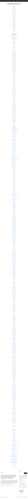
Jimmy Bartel (14, 217)
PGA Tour (11, 485)
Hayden (14, 190)
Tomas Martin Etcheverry (14, 418)
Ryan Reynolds (14, 364)
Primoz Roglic (14, 333)
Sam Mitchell (14, 367)
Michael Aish (14, 269)
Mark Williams (14, 252)
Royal (14, 360)
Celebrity (14, 122)
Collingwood (14, 130)
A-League (14, 40)
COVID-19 (14, 135)
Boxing (14, 101)
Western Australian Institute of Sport (14, 449)
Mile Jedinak (14, 271)
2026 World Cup (14, 38)
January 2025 (14, 25)
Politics (14, 330)
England (14, 157)
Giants (14, 181)
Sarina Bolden (14, 369)
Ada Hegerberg (14, 42)
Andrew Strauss (14, 66)
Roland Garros (14, 358)
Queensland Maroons (14, 339)
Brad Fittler (14, 102)
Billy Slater (14, 99)
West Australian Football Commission (14, 445)
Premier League (14, 332)
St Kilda (14, 389)
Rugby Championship (14, 361)
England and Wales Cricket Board (14, 158)
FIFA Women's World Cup (14, 166)
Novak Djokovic (14, 300)
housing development (14, 196)
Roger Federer (14, 357)
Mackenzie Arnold (14, 250)
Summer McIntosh (14, 398)
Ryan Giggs (14, 363)
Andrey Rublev (14, 67)
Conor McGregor (14, 132)
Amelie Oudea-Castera (14, 63)
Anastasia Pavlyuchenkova (14, 65)
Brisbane (14, 106)
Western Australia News (14, 448)
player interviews (14, 329)
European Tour (14, 163)
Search (25, 473)
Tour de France (14, 421)
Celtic (14, 123)
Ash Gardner (14, 77)
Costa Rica (14, 134)
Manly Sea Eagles (14, 251)
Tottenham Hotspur (14, 420)
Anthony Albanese (14, 70)
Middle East (14, 270)
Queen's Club (14, 337)
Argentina (14, 72)
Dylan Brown (14, 152)
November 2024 (14, 27)
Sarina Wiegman (14, 370)
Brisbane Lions (14, 108)
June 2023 (14, 30)
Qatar (14, 336)
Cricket (14, 137)
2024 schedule (14, 36)
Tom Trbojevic (14, 417)
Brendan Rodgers (14, 104)
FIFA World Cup (14, 167)
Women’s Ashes (14, 455)
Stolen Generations (14, 396)
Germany (14, 180)
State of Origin (14, 391)
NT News (14, 304)
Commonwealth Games (14, 131)
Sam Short (14, 368)
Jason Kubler (14, 213)
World (14, 457)
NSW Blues (14, 303)
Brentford (14, 105)
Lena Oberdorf (14, 242)
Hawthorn (14, 189)
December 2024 (14, 26)
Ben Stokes (14, 97)
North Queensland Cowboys (14, 298)
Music (14, 280)
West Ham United (14, 447)
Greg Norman (14, 186)
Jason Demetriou (14, 212)
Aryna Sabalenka (14, 75)
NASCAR (14, 281)
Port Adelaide (13, 331)
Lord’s (14, 247)
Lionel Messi (14, 243)
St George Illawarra (14, 388)
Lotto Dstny (14, 248)
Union (14, 427)
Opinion (14, 313)
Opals (14, 312)
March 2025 (14, 23)
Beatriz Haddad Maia (14, 94)
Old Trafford (14, 305)
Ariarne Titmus (14, 73)
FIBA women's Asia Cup (14, 164)
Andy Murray (14, 68)
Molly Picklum (14, 276)
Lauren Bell (14, 241)
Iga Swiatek (14, 197)
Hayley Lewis (14, 191)
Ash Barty (14, 76)
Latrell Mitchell (14, 240)
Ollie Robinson (14, 307)
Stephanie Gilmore (14, 394)
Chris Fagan (14, 125)
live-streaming (14, 245)
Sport (14, 387)
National (14, 284)
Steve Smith (14, 395)
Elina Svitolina (14, 155)
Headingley (14, 193)
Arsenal (14, 74)
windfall (14, 452)
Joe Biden (14, 218)
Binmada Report (14, 100)
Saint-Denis (14, 365)
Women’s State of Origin (14, 456)
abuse (14, 41)
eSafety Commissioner (14, 161)
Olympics (14, 310)
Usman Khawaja (14, 429)
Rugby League (14, 362)
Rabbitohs (14, 340)
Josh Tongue (14, 223)
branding (14, 103)
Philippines (14, 327)
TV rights (14, 423)
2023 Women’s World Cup (14, 35)
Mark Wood (14, 253)
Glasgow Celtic (14, 183)
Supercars (14, 400)
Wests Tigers (14, 450)
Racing (14, 341)
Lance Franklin (14, 239)
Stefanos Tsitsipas (14, 392)
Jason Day (14, 211)
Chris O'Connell (14, 126)
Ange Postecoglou (14, 69)
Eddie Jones (14, 153)
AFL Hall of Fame (14, 47)
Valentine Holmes (14, 430)
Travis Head (14, 422)
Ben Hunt (14, 96)
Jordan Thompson (14, 221)
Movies (14, 279)
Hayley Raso (14, 192)
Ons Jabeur (14, 311)
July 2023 (14, 29)
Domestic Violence (14, 151)
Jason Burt (14, 210)
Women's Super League (14, 453)
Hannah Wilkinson (14, 188)
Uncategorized (14, 426)
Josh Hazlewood (14, 222)
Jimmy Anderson (14, 216)
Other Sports (14, 314)
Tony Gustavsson (14, 419)
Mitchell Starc (14, 273)
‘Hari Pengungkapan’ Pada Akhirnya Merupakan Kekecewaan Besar (23, 485)
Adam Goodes (14, 43)
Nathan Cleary (14, 282)
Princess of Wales (14, 334)
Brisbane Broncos (14, 107)
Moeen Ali (14, 274)
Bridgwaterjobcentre (14, 3)
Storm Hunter (13, 397)
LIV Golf (14, 244)
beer (14, 95)
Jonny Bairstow (14, 220)
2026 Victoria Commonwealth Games (14, 37)
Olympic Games (14, 309)
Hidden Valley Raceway (14, 194)
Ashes (14, 78)
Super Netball (14, 399)
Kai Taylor (14, 226)
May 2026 (14, 8)
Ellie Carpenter (14, 156)
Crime (14, 138)
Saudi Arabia (14, 371)
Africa (14, 49)
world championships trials (14, 459)
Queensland (14, 338)
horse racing (14, 195)
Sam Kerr (14, 366)
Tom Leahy (14, 416)
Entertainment (14, 160)
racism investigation (14, 343)
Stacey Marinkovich (14, 390)
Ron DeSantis (14, 359)
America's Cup (14, 64)
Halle (14, 187)
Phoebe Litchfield (14, 328)
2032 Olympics (14, 39)
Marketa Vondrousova (14, 254)
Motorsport (14, 278)
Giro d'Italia (14, 182)
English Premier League (14, 159)
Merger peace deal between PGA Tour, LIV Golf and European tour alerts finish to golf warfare (8, 477)
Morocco (14, 277)
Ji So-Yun (14, 215)
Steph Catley (14, 393)
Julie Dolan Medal (14, 224)
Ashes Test (14, 79)
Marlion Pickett (14, 255)
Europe (14, 162)
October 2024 (14, 28)
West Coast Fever (14, 446)
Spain (14, 386)
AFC (14, 45)
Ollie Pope (14, 306)
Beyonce (14, 98)
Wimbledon (14, 451)
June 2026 (14, 7)
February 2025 (14, 24)
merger (9, 485)
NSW (14, 302)
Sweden (14, 401)
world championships (14, 458)
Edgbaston (14, 154)
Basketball (14, 93)
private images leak (14, 335)
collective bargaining (14, 129)
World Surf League (14, 460)
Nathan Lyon (14, 283)
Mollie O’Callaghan (14, 275)
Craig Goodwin (14, 136)
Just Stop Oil (14, 225)
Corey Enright (14, 133)
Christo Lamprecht (14, 127)
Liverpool (14, 246)
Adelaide (14, 44)
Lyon (14, 249)
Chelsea (14, 124)
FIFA (14, 165)
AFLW (14, 48)
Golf (6, 485)
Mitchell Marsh (14, 272)
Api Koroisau (14, 71)
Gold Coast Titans (14, 184)
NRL (14, 301)
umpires (14, 425)
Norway (14, 299)
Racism (14, 342)
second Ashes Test (14, 372)
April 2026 (14, 9)
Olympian (14, 308)
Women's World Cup (14, 454)
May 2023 (14, 31)
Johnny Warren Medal (14, 219)
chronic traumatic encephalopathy (14, 128)
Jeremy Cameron (14, 214)
